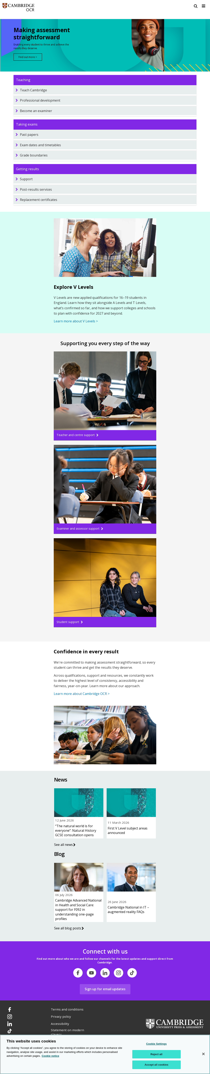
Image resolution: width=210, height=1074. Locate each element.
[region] (105, 1054)
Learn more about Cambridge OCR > (82, 693)
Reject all (156, 1054)
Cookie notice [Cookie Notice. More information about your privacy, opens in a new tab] (50, 1055)
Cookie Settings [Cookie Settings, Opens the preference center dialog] (156, 1043)
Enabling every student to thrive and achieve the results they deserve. (41, 46)
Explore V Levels (73, 286)
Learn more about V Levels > (76, 321)
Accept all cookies (156, 1064)
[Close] (203, 1053)
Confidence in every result (86, 651)
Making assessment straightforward (42, 33)
